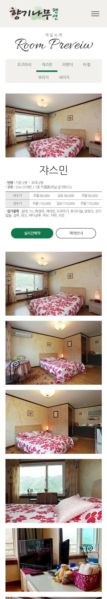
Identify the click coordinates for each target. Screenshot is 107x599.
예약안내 (75, 233)
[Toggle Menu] (95, 13)
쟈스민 (46, 64)
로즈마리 (24, 64)
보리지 (43, 77)
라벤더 (67, 64)
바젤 (86, 64)
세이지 (64, 77)
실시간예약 (32, 233)
